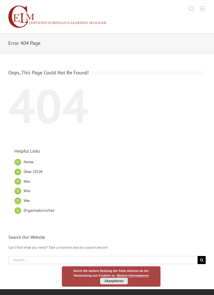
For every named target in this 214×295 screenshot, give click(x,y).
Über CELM (33, 171)
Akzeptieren (113, 281)
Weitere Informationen (133, 275)
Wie (27, 190)
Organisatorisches (39, 210)
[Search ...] (103, 260)
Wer (27, 200)
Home (28, 161)
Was (27, 181)
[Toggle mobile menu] (203, 8)
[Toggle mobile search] (191, 8)
